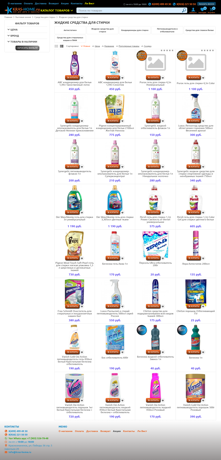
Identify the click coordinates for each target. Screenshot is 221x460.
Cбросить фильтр (27, 47)
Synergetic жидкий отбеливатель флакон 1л (155, 126)
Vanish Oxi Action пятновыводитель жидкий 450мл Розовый (155, 407)
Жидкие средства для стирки (73, 17)
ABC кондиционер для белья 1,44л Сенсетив (115, 83)
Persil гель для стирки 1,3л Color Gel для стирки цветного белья (196, 218)
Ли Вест (89, 3)
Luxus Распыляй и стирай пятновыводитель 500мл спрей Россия (115, 313)
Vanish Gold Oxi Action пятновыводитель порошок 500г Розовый (196, 407)
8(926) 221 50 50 (184, 4)
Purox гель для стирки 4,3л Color (196, 83)
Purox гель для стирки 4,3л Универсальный (155, 83)
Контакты (76, 3)
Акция (65, 3)
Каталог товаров (58, 10)
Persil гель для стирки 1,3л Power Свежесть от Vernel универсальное (155, 219)
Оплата (28, 3)
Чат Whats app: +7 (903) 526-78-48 (28, 438)
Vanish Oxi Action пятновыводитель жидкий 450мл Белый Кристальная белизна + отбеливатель (115, 408)
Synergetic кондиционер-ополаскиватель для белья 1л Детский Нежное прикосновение (75, 128)
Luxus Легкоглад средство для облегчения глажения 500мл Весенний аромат (195, 128)
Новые (86, 46)
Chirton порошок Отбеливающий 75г (196, 312)
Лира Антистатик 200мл (196, 263)
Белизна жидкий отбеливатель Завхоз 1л (155, 357)
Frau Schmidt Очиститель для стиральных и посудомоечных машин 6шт (74, 313)
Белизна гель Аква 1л (115, 263)
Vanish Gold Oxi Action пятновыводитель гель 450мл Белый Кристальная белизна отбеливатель (74, 360)
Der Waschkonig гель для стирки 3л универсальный (74, 218)
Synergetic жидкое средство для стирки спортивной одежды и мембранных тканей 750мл (195, 173)
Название (109, 46)
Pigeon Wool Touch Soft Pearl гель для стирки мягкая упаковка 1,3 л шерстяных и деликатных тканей (74, 266)
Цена (97, 46)
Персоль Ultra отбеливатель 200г (155, 263)
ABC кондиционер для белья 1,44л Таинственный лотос (74, 83)
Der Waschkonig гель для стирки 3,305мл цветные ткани (115, 218)
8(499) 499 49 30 (159, 4)
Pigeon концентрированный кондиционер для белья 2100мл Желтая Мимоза (115, 128)
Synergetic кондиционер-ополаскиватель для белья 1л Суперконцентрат (114, 173)
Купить (74, 77)
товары (129, 46)
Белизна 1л (195, 357)
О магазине (15, 3)
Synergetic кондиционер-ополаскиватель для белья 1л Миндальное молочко (155, 173)
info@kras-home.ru (20, 452)
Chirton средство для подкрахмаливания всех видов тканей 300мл (155, 313)
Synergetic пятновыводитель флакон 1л (74, 172)
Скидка (147, 46)
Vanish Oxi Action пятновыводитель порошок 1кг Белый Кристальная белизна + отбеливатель (74, 408)
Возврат (54, 3)
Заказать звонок (206, 3)
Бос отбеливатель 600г (115, 357)
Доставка (41, 3)
